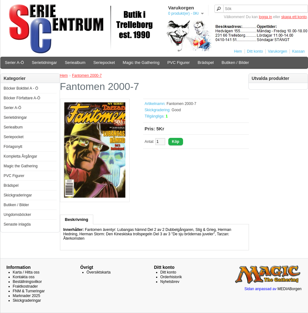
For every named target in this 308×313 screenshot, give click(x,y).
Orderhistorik (171, 277)
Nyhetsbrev (170, 281)
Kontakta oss (24, 277)
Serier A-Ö (14, 62)
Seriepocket (104, 62)
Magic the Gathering (141, 62)
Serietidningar (44, 62)
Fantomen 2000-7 (87, 75)
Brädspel (205, 62)
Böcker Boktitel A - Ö (21, 88)
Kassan (298, 51)
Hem (238, 51)
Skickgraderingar (18, 195)
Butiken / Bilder (235, 62)
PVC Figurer (178, 62)
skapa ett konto (294, 17)
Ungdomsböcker (17, 214)
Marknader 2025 (26, 296)
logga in (265, 17)
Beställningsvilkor (27, 281)
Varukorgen (277, 51)
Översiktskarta (99, 272)
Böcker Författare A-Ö (22, 98)
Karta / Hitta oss (26, 272)
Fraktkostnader (25, 286)
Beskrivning (76, 219)
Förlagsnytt (13, 146)
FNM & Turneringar (29, 291)
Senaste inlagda (17, 224)
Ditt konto (255, 51)
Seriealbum (75, 62)
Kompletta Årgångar (20, 156)
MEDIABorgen (290, 289)
